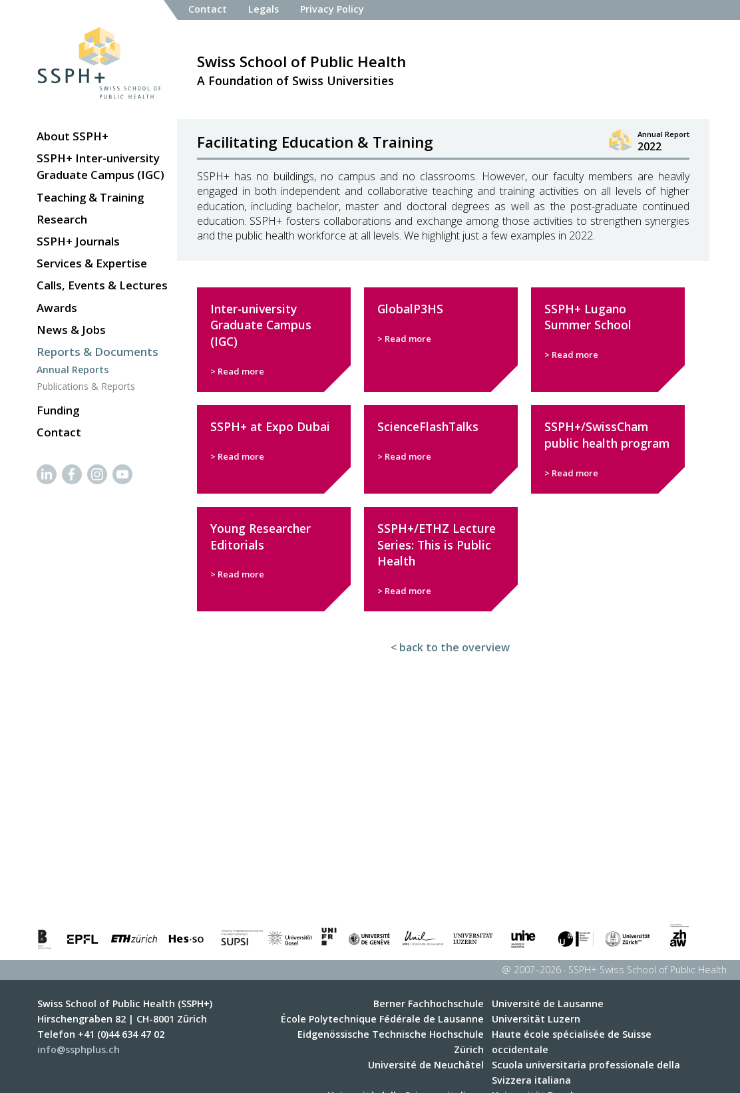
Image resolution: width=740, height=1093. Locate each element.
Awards (57, 307)
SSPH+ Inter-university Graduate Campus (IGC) (100, 166)
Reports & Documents (97, 351)
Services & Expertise (92, 263)
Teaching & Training (90, 197)
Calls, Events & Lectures (102, 285)
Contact (59, 432)
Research (62, 219)
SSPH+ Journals (78, 241)
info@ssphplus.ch (78, 1049)
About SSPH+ (72, 136)
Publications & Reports (86, 386)
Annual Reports (72, 369)
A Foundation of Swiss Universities (301, 69)
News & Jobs (71, 329)
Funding (58, 410)
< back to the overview (450, 647)
